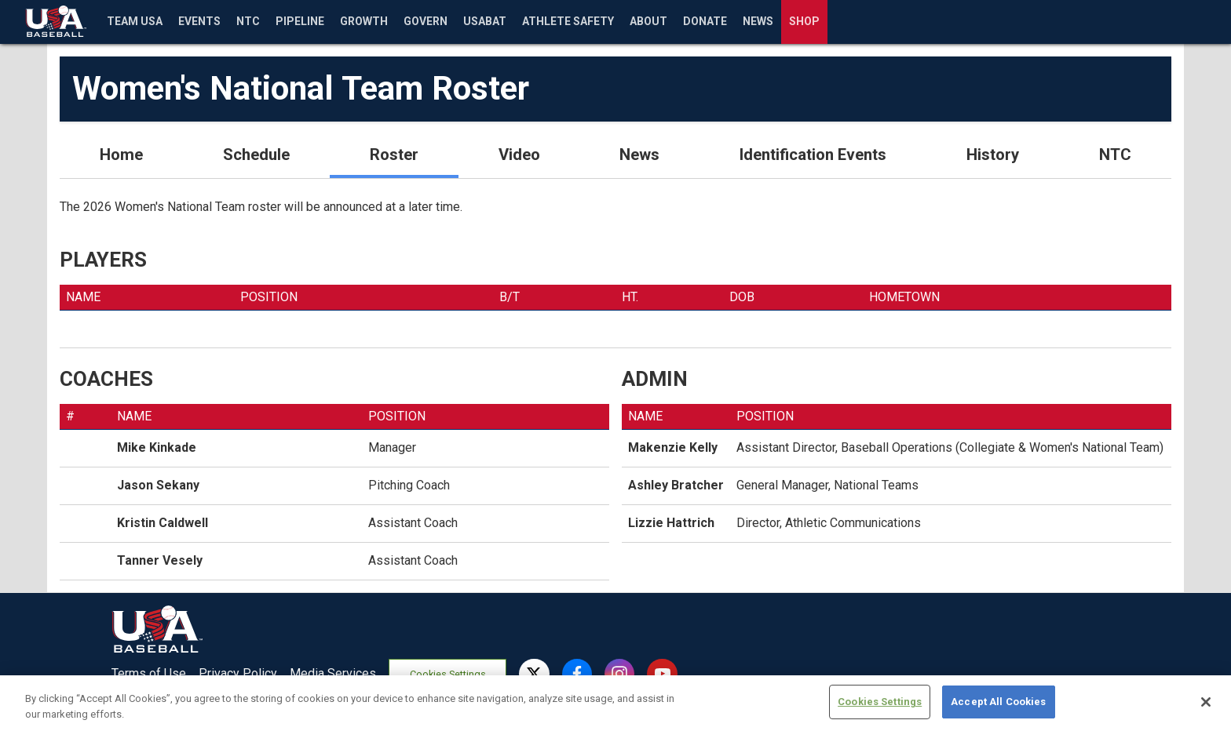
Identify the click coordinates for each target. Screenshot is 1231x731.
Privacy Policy (238, 673)
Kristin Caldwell (162, 522)
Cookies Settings (448, 674)
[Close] (1206, 709)
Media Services (333, 673)
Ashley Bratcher (676, 485)
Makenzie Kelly (673, 447)
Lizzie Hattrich (671, 522)
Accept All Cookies (998, 709)
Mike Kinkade (156, 447)
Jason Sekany (158, 485)
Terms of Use (148, 673)
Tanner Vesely (160, 560)
